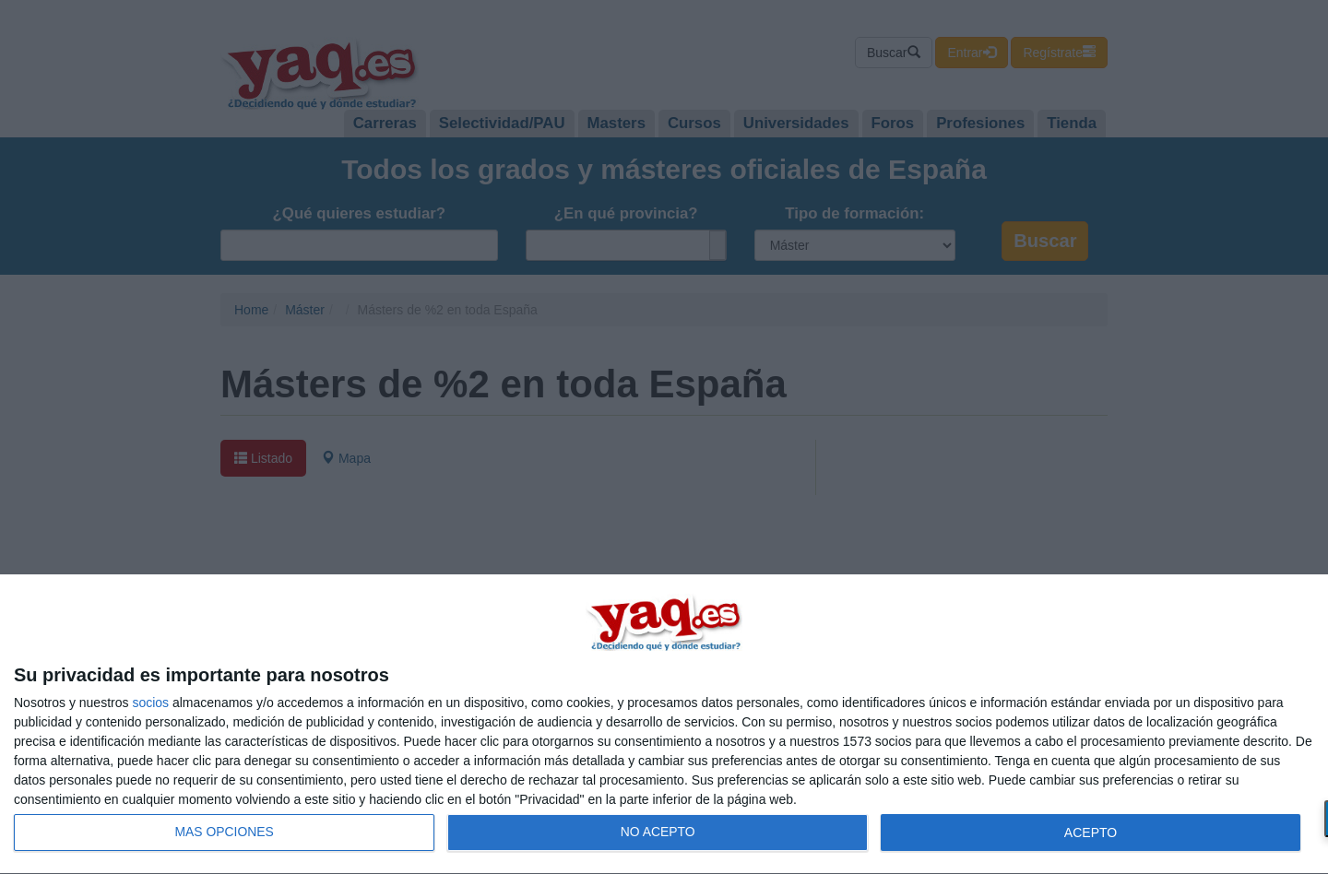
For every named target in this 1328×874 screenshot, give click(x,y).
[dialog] (664, 724)
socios (150, 702)
